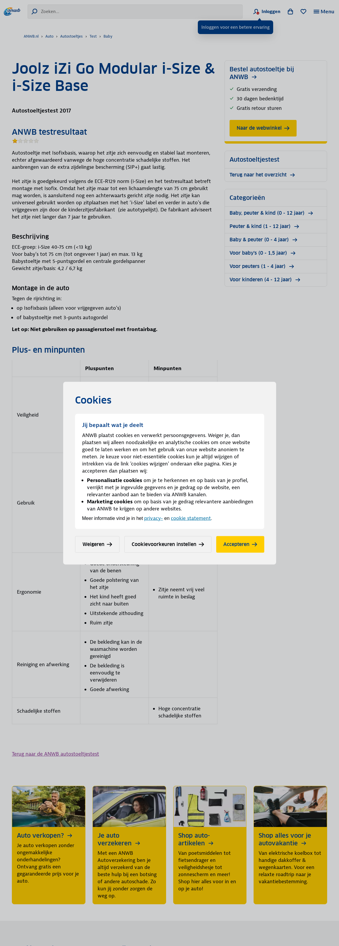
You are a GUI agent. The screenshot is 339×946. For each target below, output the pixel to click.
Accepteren (240, 544)
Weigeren (97, 544)
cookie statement (191, 518)
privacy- (153, 518)
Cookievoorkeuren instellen (168, 544)
